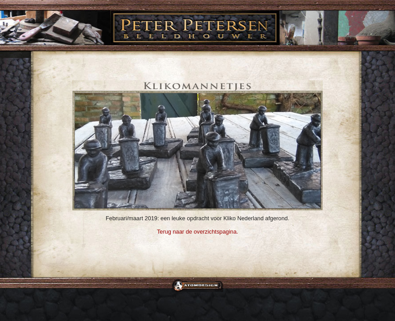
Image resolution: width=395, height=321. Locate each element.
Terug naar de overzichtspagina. (197, 231)
